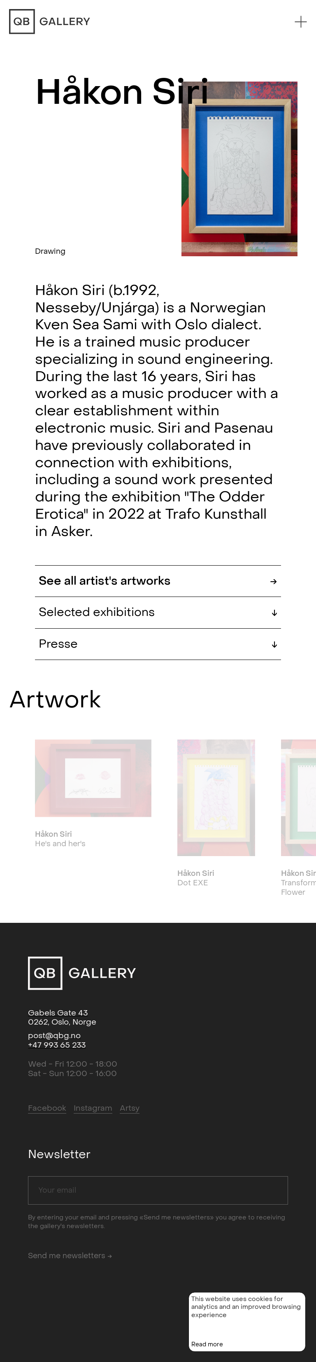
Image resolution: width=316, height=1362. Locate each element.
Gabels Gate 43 (58, 1013)
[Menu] (301, 22)
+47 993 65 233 (57, 1045)
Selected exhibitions (158, 612)
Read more (207, 1353)
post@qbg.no (54, 1036)
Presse (158, 644)
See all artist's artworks (158, 581)
